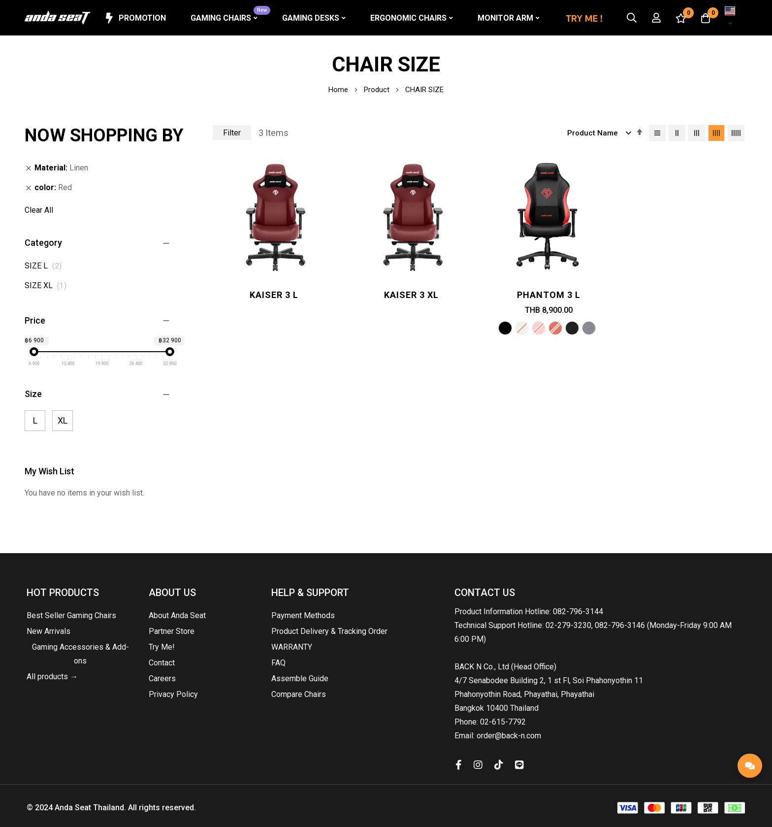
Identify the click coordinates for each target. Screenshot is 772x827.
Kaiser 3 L (274, 295)
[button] (730, 18)
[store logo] (58, 18)
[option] (505, 328)
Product (377, 89)
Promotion (134, 18)
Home (339, 89)
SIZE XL (48, 285)
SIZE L (46, 265)
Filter (232, 132)
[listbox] (549, 329)
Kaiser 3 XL (411, 295)
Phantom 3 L (548, 295)
